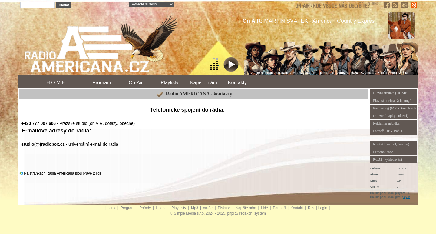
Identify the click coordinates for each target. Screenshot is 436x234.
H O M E (55, 82)
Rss (311, 208)
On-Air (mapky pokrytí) (390, 116)
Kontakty (237, 82)
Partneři (279, 208)
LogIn (323, 208)
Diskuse (225, 208)
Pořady (145, 208)
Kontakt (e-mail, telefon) (391, 144)
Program (101, 82)
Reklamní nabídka (386, 123)
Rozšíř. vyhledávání (387, 159)
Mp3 (195, 208)
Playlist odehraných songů (392, 101)
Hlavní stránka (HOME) (390, 93)
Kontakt (297, 208)
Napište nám (203, 82)
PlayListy (179, 208)
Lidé (265, 208)
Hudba (162, 208)
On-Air (136, 82)
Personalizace (383, 152)
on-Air (208, 208)
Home (112, 208)
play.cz (406, 197)
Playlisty (170, 82)
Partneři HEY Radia (387, 131)
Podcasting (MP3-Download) (394, 108)
